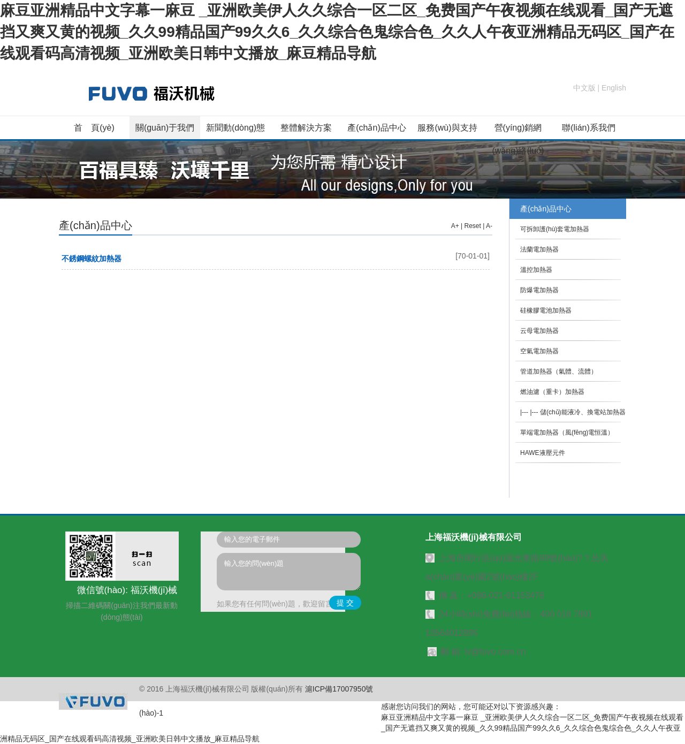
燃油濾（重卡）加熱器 (552, 392)
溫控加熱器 (536, 270)
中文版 (584, 87)
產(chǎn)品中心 (376, 127)
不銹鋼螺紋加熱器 (91, 258)
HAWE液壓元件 (542, 453)
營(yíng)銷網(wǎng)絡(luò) (518, 139)
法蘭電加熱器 (539, 249)
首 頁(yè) (94, 127)
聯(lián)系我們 (588, 127)
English (614, 87)
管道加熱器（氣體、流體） (558, 371)
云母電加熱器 (539, 331)
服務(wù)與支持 (447, 127)
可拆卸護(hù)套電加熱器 (554, 229)
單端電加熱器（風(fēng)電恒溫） (567, 432)
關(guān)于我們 (164, 127)
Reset (473, 226)
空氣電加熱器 (539, 351)
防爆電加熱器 (539, 290)
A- (489, 226)
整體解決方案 (306, 127)
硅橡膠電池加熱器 (546, 310)
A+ (455, 226)
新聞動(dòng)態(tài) (235, 139)
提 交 (345, 602)
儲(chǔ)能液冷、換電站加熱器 (583, 412)
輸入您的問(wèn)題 (289, 571)
